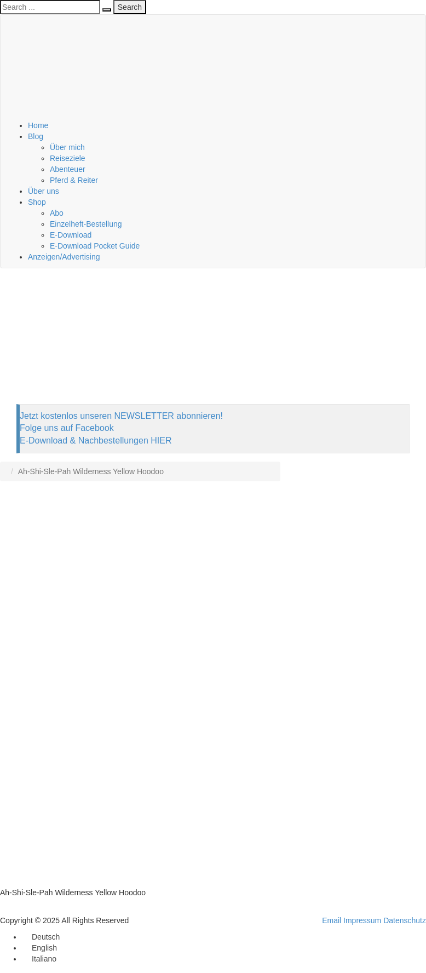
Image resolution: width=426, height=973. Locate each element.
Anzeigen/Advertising (64, 256)
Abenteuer (67, 169)
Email (331, 920)
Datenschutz (404, 920)
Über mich (67, 147)
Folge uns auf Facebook (67, 428)
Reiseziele (67, 158)
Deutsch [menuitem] (46, 936)
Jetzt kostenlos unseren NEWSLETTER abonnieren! (121, 416)
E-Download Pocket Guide (95, 245)
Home (38, 125)
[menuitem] (41, 936)
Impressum (362, 920)
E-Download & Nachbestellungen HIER (95, 440)
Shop (37, 202)
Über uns (43, 191)
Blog (35, 136)
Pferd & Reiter (74, 180)
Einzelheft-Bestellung (86, 224)
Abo (57, 213)
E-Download (70, 235)
